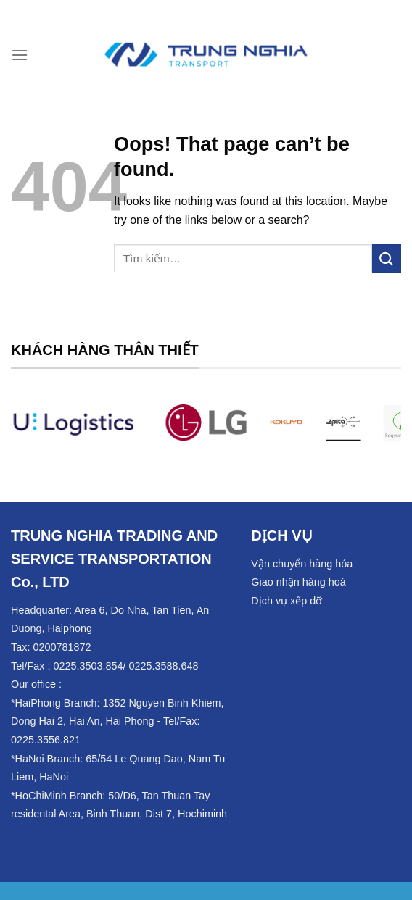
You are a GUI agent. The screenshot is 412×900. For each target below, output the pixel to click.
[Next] (380, 431)
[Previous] (32, 431)
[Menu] (19, 54)
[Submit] (386, 258)
